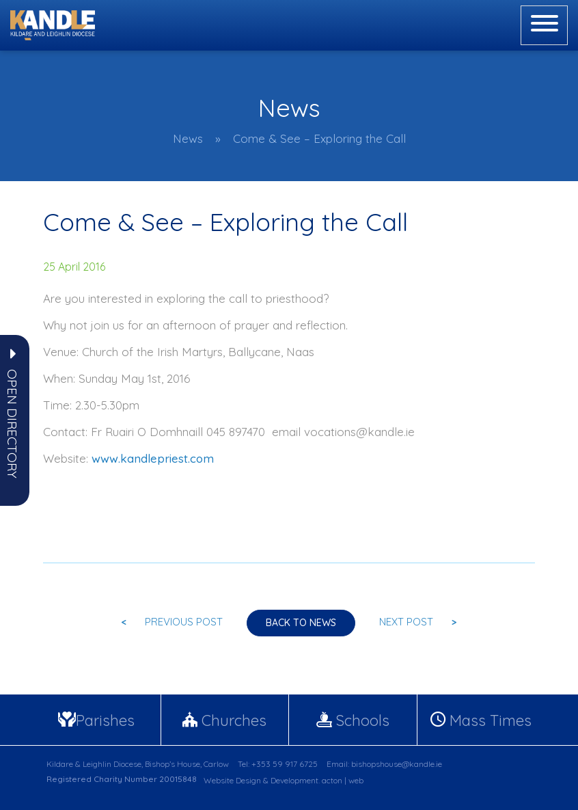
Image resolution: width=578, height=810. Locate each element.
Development (294, 780)
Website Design (232, 780)
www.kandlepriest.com (153, 458)
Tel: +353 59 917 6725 (278, 764)
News (188, 138)
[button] (12, 423)
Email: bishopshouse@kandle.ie (384, 764)
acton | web (342, 780)
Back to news (301, 623)
